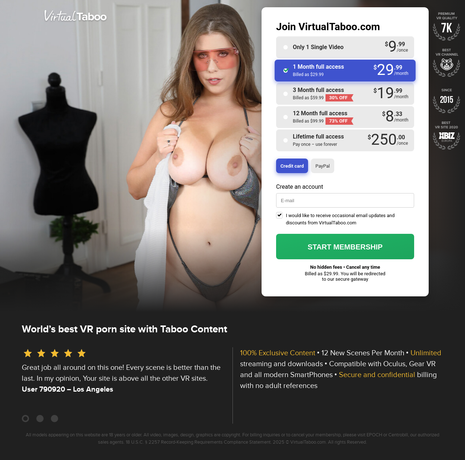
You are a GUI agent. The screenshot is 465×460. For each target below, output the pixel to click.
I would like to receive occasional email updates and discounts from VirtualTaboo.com (340, 219)
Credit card (292, 166)
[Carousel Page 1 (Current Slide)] (25, 418)
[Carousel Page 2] (40, 418)
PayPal (322, 166)
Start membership (345, 247)
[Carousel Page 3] (54, 418)
